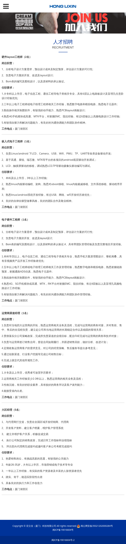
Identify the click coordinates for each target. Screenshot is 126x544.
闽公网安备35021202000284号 (97, 525)
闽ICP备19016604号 (63, 529)
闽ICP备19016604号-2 (63, 540)
